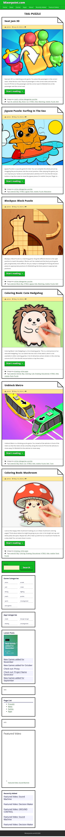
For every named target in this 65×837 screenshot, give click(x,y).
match (16, 99)
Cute (32, 374)
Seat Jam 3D (12, 21)
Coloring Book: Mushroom (21, 472)
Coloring (28, 374)
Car (27, 102)
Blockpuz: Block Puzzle (19, 200)
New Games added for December (10, 645)
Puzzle (53, 102)
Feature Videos (54, 7)
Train (51, 464)
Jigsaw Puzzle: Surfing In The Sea (25, 110)
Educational (45, 374)
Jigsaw (27, 192)
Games (18, 7)
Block (18, 284)
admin (8, 651)
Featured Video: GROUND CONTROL (15, 810)
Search (6, 564)
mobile (48, 102)
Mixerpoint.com (14, 2)
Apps (25, 7)
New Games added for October (18, 665)
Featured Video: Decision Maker (18, 804)
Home (5, 7)
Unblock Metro (14, 385)
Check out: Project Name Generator (15, 673)
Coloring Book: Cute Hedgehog (24, 293)
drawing (17, 371)
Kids (36, 102)
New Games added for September (14, 679)
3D (11, 102)
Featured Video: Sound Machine (18, 783)
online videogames (25, 99)
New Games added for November (14, 660)
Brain (24, 102)
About (31, 7)
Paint (11, 376)
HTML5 (31, 102)
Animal (18, 374)
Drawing (38, 374)
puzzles (34, 99)
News (11, 7)
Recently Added (41, 7)
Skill (57, 102)
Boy (20, 102)
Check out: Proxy (12, 668)
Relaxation (47, 192)
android (15, 102)
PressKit (11, 704)
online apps (24, 371)
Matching (42, 102)
